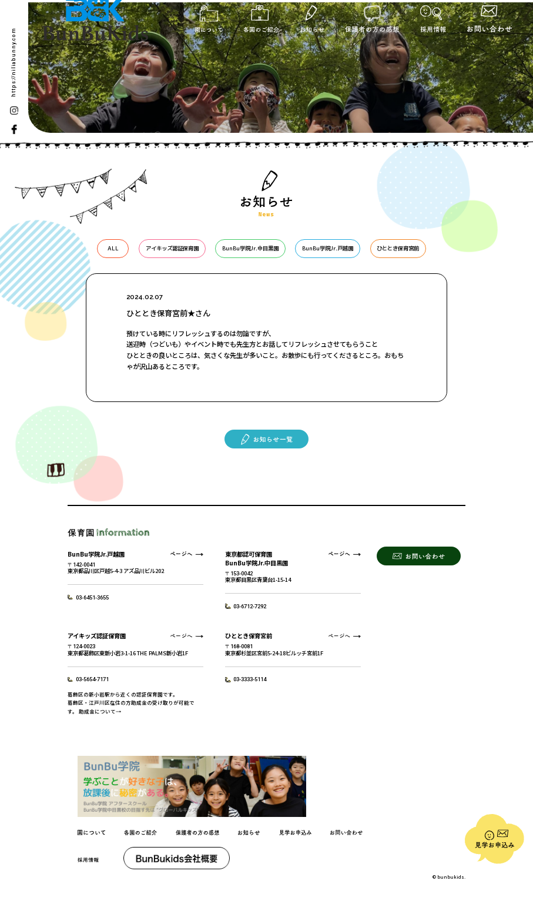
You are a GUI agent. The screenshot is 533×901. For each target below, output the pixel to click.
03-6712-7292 (249, 606)
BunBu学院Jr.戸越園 (327, 248)
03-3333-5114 (249, 679)
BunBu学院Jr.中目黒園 (250, 248)
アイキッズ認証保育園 (172, 248)
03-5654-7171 (92, 679)
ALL (113, 248)
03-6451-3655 (92, 597)
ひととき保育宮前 (398, 248)
